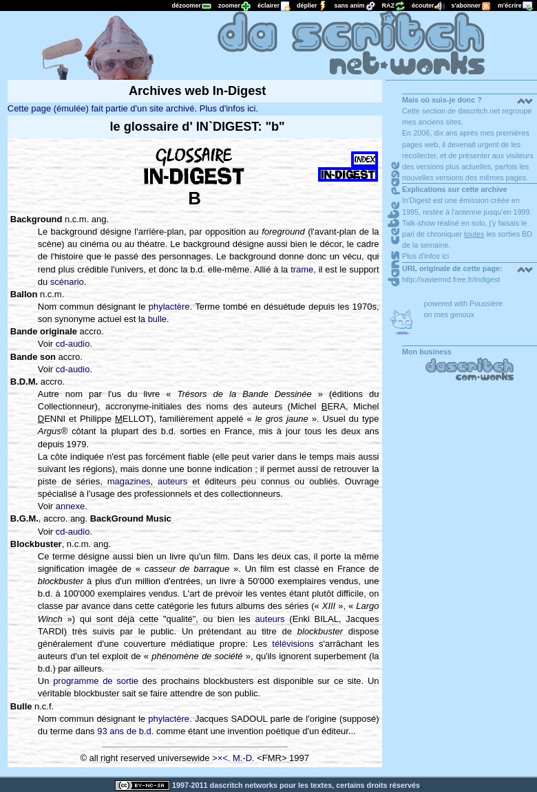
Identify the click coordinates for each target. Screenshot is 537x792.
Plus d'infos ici (425, 256)
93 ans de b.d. (125, 731)
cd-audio (73, 344)
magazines (129, 481)
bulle (157, 319)
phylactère (169, 306)
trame (302, 269)
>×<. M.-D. (233, 758)
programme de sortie (95, 681)
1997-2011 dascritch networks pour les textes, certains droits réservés (267, 785)
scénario (67, 282)
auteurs (172, 481)
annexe (70, 506)
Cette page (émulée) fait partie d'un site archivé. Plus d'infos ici (132, 108)
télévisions (292, 644)
